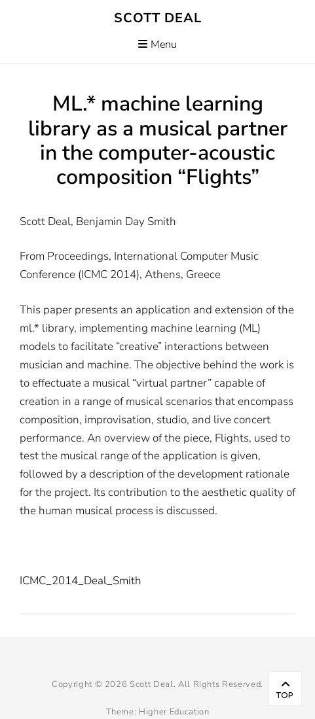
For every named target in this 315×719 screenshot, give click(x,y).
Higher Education (174, 712)
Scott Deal (158, 18)
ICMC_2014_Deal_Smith (80, 580)
